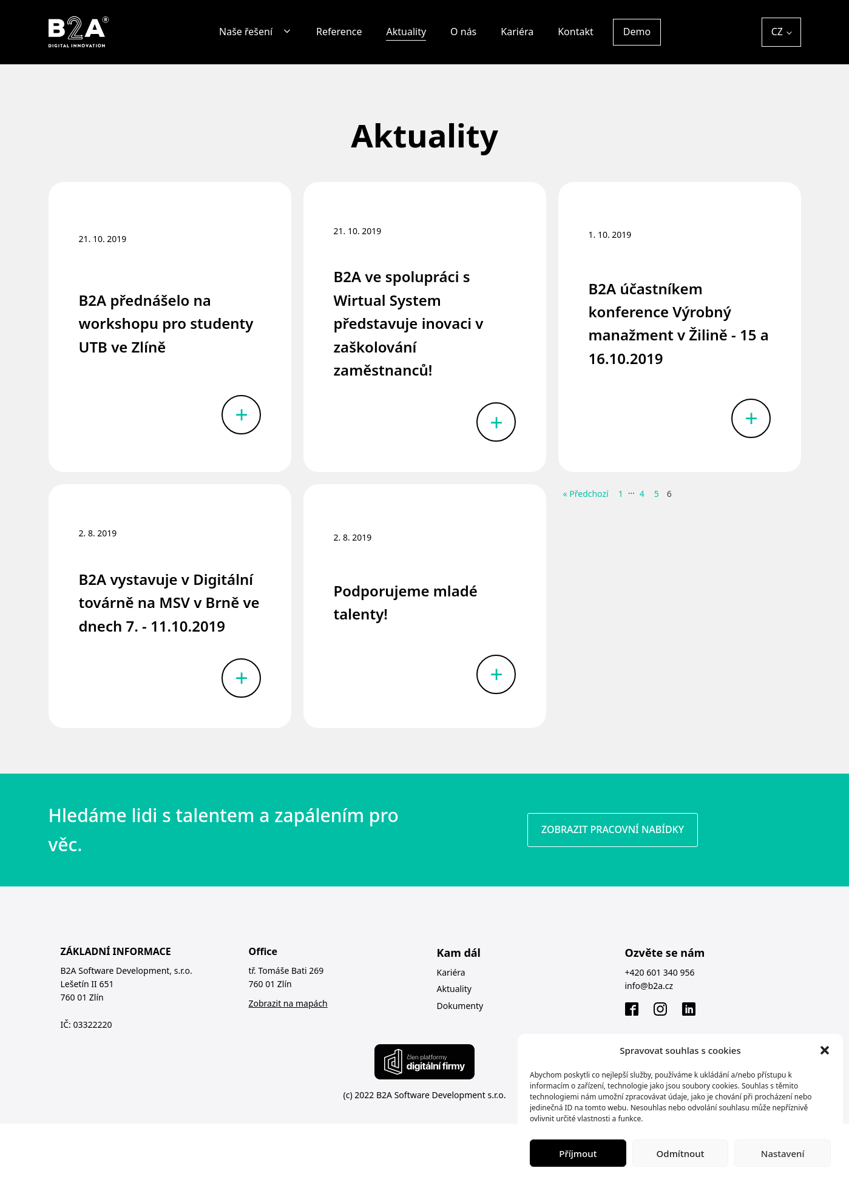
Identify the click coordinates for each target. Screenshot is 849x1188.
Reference (339, 31)
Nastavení (783, 1153)
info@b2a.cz (649, 985)
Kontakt (576, 31)
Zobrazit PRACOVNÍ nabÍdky (612, 829)
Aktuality (406, 31)
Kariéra (517, 31)
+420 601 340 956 (660, 972)
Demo (637, 31)
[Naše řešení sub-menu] (289, 32)
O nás (463, 31)
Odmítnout (681, 1153)
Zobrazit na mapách (288, 1003)
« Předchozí (586, 493)
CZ (777, 31)
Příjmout (578, 1153)
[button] (825, 1050)
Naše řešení (245, 31)
